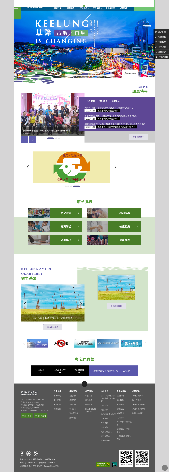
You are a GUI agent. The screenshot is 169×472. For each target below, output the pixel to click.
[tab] (85, 74)
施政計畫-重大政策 (108, 417)
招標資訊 (104, 408)
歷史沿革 (73, 398)
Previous (24, 139)
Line (35, 453)
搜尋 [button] (139, 5)
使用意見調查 (40, 419)
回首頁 (109, 3)
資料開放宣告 (49, 459)
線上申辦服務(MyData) (90, 413)
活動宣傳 (160, 36)
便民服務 (83, 8)
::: (17, 448)
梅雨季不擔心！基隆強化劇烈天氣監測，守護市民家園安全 (111, 108)
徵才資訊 (104, 412)
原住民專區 (105, 439)
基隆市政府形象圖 (21, 0)
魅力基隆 (160, 46)
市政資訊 (96, 8)
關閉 (15, 6)
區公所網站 (136, 403)
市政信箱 (124, 3)
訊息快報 (57, 8)
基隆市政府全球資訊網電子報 (113, 371)
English (129, 3)
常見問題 (104, 426)
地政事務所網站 (138, 407)
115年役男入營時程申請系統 (45, 154)
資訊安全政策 (25, 459)
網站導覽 (114, 3)
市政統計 (104, 421)
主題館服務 (110, 8)
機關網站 (124, 8)
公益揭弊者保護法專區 (124, 440)
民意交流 (88, 398)
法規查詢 (104, 430)
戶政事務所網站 (138, 412)
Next (32, 139)
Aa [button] (149, 5)
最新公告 (119, 101)
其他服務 (88, 403)
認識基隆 (70, 8)
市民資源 (88, 407)
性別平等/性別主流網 (124, 426)
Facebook (22, 453)
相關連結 (160, 51)
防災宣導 (120, 420)
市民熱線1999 (60, 371)
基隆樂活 (120, 416)
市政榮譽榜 (105, 443)
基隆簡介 (73, 403)
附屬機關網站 (137, 416)
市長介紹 (73, 412)
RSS (119, 3)
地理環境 (73, 407)
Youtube (28, 453)
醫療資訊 (120, 412)
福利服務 (120, 403)
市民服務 (160, 41)
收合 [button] (84, 387)
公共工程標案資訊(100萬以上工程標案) (108, 401)
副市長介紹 (73, 416)
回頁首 (165, 468)
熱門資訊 (17, 38)
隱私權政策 (37, 459)
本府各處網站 (137, 398)
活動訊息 (106, 101)
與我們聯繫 (161, 56)
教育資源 (120, 407)
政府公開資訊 (106, 434)
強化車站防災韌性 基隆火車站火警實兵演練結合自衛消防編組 (113, 116)
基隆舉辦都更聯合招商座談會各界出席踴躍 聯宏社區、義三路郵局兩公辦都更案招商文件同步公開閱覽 (119, 124)
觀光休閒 (120, 398)
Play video (131, 73)
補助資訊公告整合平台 (124, 433)
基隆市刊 (57, 412)
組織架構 (73, 420)
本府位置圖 (79, 371)
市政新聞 (94, 101)
